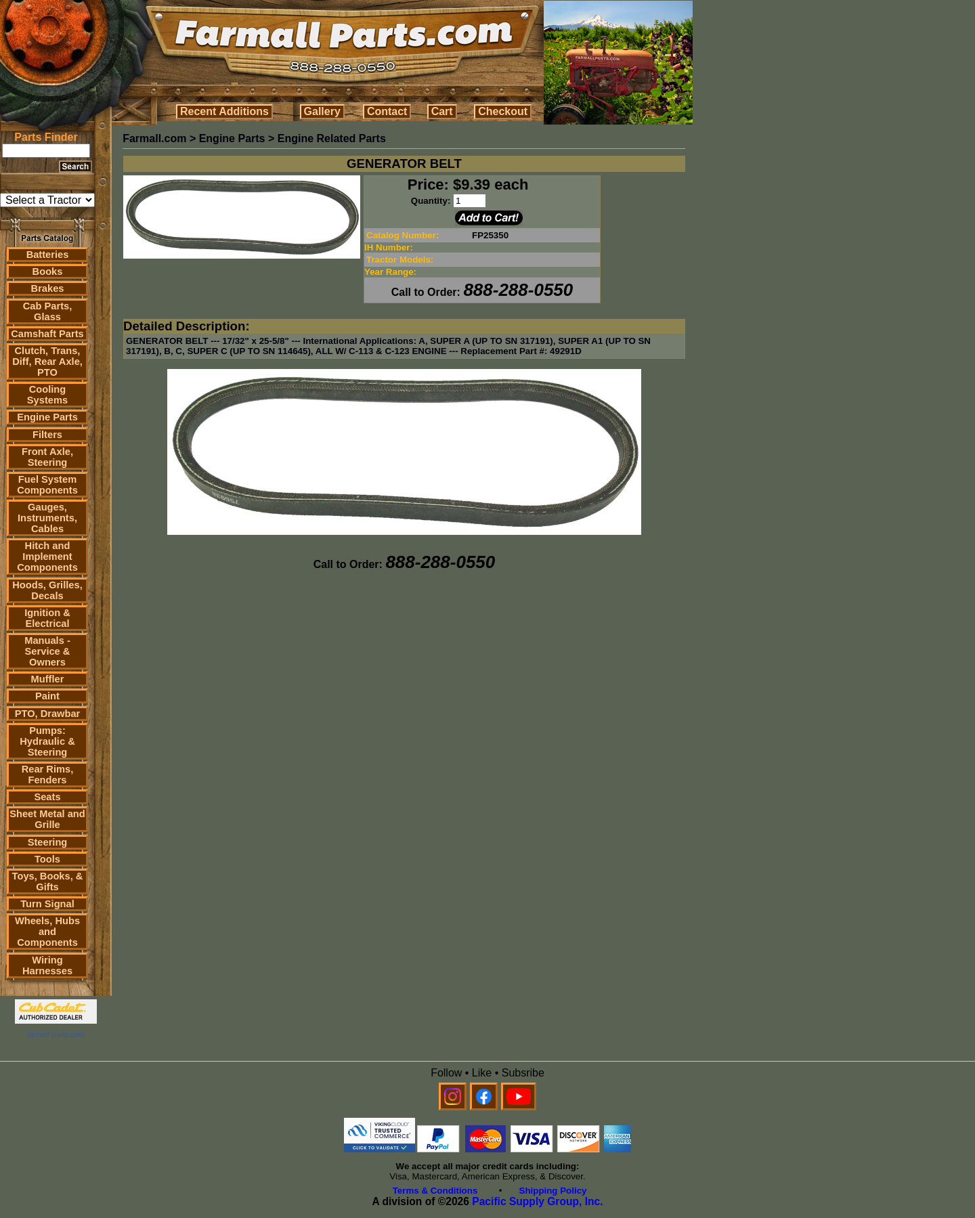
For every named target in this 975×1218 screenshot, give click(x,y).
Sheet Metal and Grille (47, 819)
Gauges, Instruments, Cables (47, 518)
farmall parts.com (55, 1034)
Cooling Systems (47, 395)
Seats (47, 796)
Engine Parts (47, 417)
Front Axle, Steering (47, 457)
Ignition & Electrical (47, 618)
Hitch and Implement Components (47, 556)
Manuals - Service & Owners (47, 651)
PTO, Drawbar (48, 713)
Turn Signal (47, 903)
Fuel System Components (47, 485)
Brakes (47, 288)
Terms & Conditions (435, 1191)
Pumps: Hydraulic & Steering (47, 741)
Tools (47, 859)
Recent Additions (224, 111)
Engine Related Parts (332, 138)
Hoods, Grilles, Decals (47, 590)
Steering (48, 842)
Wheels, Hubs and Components (47, 931)
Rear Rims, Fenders (48, 774)
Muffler (47, 679)
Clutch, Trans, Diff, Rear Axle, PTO (47, 361)
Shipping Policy (553, 1191)
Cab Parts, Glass (47, 311)
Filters (47, 434)
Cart (442, 111)
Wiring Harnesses (47, 965)
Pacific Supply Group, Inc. (537, 1201)
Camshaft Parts (47, 333)
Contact (387, 111)
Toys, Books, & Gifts (47, 881)
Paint (47, 696)
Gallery (322, 111)
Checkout (502, 111)
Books (47, 271)
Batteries (47, 254)
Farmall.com (154, 138)
